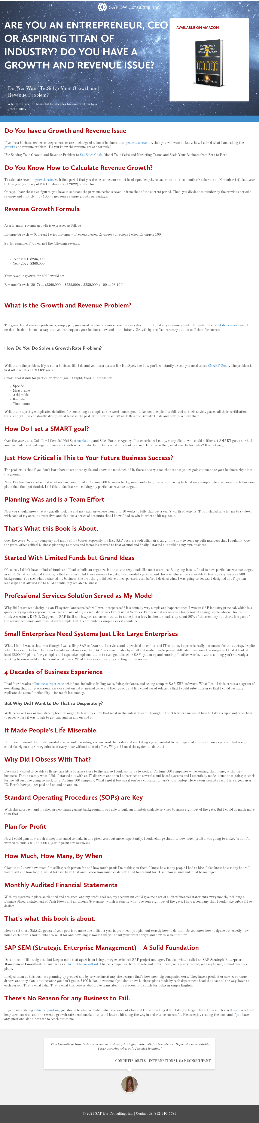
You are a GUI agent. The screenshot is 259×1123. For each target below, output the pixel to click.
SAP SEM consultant (82, 964)
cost (236, 1010)
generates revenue (138, 143)
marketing (84, 441)
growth (9, 147)
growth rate (44, 180)
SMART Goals (218, 366)
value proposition (46, 1010)
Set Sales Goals (91, 155)
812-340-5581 (165, 1114)
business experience (49, 684)
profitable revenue (226, 325)
